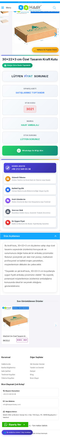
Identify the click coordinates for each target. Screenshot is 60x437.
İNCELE (6, 340)
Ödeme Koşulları (7, 378)
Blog (32, 375)
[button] (55, 30)
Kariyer (32, 371)
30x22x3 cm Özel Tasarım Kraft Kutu (17, 336)
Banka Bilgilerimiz (8, 368)
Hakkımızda (6, 364)
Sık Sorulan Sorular (37, 364)
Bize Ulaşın (34, 378)
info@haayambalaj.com (12, 404)
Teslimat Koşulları (8, 375)
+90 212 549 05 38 (9, 394)
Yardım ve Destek (37, 368)
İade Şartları (6, 371)
